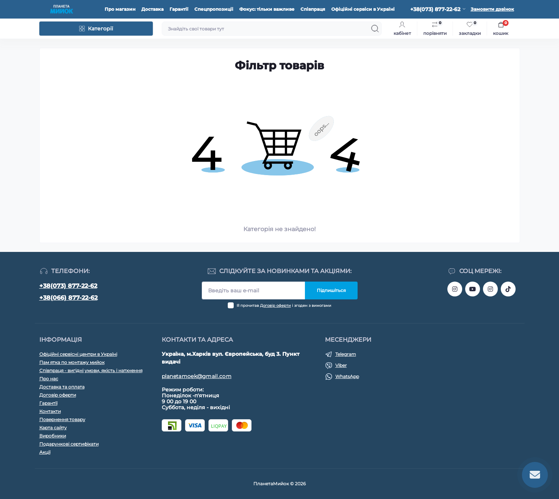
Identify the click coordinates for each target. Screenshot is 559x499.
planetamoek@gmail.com (196, 376)
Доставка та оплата (62, 387)
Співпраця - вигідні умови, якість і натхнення (90, 370)
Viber (341, 365)
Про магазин (120, 9)
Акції (44, 452)
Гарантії (179, 9)
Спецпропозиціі (213, 9)
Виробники (52, 436)
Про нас (48, 378)
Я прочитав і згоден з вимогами (284, 305)
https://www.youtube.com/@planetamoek (472, 289)
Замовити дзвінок (492, 9)
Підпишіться (331, 290)
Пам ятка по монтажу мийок (72, 362)
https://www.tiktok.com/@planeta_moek (508, 289)
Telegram (345, 354)
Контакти (50, 411)
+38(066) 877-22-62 (68, 297)
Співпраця (312, 9)
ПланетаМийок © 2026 (279, 483)
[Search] (375, 29)
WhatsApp (347, 376)
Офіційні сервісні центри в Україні (78, 354)
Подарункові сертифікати (69, 444)
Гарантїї (48, 403)
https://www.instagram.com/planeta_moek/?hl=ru (490, 289)
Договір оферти (275, 305)
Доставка (152, 9)
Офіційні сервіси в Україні (363, 9)
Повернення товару (62, 419)
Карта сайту (53, 427)
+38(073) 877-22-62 (68, 285)
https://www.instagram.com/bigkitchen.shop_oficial (454, 289)
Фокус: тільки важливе (267, 9)
